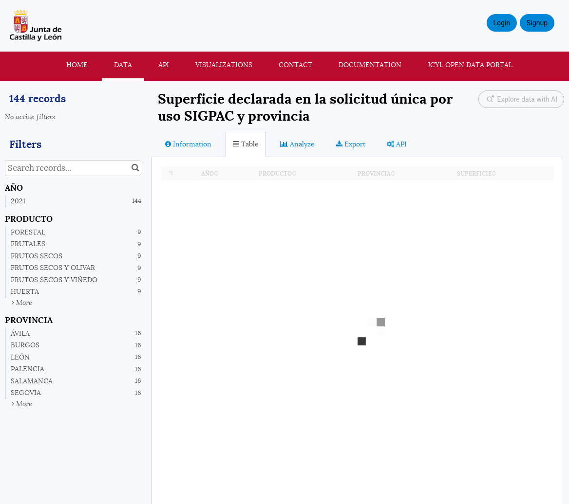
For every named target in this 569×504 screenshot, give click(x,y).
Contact (295, 64)
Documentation (370, 64)
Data (123, 64)
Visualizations (223, 64)
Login (502, 23)
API (163, 64)
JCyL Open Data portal (470, 64)
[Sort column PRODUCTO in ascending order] (294, 171)
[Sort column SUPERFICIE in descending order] (494, 174)
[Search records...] (73, 168)
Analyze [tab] (297, 144)
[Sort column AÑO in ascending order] (216, 171)
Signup (537, 23)
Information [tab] (188, 144)
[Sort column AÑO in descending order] (216, 174)
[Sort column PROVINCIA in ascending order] (393, 171)
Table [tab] (246, 144)
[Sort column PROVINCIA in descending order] (393, 174)
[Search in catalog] (135, 168)
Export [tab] (350, 144)
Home (77, 64)
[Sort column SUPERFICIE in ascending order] (494, 171)
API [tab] (397, 144)
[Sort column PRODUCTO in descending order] (294, 174)
